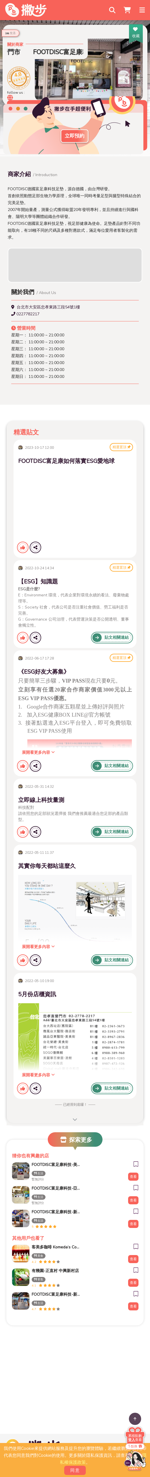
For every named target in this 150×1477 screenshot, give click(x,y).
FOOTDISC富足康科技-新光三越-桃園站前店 (56, 1212)
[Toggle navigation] (142, 10)
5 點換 (135, 1446)
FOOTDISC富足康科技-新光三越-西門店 (56, 1294)
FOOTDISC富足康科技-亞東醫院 (56, 1188)
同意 (75, 1470)
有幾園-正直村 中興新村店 (55, 1270)
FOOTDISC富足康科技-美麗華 (56, 1164)
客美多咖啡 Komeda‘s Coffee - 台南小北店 (56, 1247)
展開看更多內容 (38, 752)
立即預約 (74, 136)
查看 (133, 1176)
